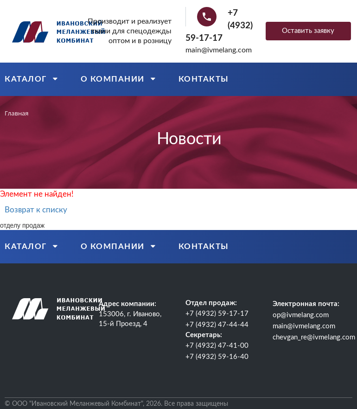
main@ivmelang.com (218, 50)
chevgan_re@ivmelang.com (314, 337)
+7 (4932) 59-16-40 (217, 356)
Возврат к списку (36, 210)
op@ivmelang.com (301, 315)
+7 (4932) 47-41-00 (217, 345)
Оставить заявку (308, 30)
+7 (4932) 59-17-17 (217, 313)
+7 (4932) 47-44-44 (217, 324)
